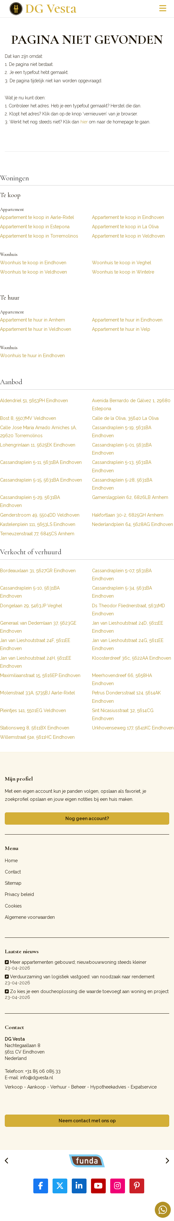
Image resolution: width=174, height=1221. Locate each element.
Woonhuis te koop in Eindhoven (33, 262)
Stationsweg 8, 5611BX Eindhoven (34, 727)
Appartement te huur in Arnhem (32, 319)
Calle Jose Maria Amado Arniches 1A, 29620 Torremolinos (38, 431)
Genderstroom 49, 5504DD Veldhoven (39, 515)
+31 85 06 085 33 (43, 1071)
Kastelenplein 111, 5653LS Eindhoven (37, 524)
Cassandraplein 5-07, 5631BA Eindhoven (122, 574)
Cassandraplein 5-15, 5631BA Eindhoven (41, 480)
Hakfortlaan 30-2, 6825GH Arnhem (127, 515)
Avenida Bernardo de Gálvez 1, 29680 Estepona (131, 404)
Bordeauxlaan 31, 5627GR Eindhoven (38, 570)
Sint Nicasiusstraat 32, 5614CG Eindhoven (122, 714)
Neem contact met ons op (87, 1120)
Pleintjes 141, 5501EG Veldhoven (33, 710)
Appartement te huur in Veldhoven (35, 329)
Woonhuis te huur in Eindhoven (32, 355)
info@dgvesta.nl (36, 1077)
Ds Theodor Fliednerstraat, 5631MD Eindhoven (128, 609)
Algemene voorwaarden (30, 917)
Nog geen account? (87, 818)
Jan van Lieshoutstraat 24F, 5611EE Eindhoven (35, 644)
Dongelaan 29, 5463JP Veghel (31, 605)
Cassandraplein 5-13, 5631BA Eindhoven (121, 466)
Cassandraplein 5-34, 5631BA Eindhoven (122, 592)
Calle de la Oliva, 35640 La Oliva (125, 418)
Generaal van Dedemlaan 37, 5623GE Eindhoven (38, 627)
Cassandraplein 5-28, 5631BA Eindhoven (122, 484)
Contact (13, 871)
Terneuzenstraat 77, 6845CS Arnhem (37, 533)
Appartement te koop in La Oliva (125, 226)
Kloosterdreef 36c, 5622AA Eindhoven (131, 658)
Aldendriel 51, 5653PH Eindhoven (34, 400)
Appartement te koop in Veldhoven (128, 236)
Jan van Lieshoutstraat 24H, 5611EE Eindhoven (35, 662)
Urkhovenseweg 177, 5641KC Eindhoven (133, 727)
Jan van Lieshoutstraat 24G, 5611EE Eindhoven (127, 644)
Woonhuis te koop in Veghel (121, 262)
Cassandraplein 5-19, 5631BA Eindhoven (121, 431)
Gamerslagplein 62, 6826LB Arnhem (130, 497)
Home (11, 860)
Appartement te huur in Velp (121, 329)
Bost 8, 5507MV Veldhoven (28, 418)
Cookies (13, 906)
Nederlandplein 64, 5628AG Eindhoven (132, 524)
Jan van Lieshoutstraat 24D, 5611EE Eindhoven (127, 627)
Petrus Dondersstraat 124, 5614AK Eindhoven (126, 696)
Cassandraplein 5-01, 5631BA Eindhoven (122, 449)
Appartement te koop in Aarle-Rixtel (37, 217)
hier (84, 121)
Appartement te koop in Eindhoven (128, 217)
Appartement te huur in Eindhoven (127, 319)
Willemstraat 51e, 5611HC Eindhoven (37, 737)
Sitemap (13, 883)
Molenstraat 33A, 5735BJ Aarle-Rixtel (37, 692)
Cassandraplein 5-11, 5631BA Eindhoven (41, 462)
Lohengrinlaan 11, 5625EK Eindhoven (37, 445)
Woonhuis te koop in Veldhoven (33, 272)
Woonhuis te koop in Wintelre (123, 272)
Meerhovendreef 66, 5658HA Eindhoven (122, 679)
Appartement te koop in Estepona (35, 226)
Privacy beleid (19, 894)
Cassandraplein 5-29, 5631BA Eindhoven (30, 501)
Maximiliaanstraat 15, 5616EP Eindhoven (40, 675)
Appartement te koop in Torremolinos (39, 236)
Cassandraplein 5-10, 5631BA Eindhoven (30, 592)
